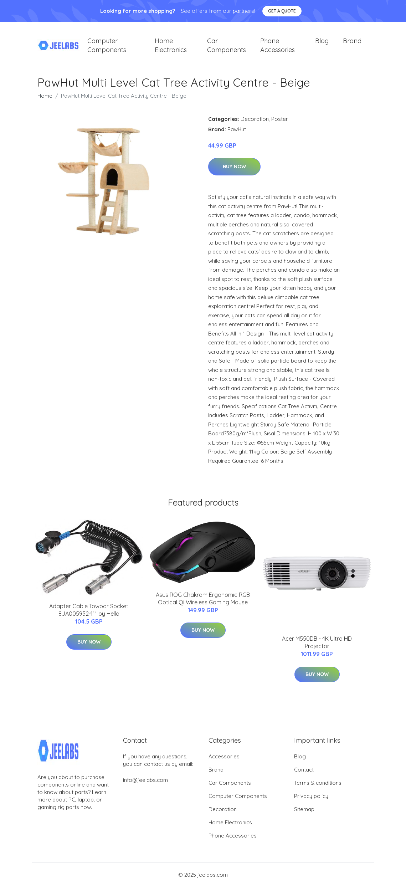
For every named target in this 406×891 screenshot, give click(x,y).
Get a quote (282, 11)
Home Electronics (171, 47)
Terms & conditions (317, 786)
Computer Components (106, 47)
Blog (322, 43)
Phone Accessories (277, 47)
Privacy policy (311, 800)
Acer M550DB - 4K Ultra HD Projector (317, 646)
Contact (304, 773)
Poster (279, 122)
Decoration (255, 122)
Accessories (224, 760)
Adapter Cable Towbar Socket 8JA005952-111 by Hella (88, 613)
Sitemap (304, 813)
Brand (352, 43)
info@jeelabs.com (145, 783)
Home (44, 99)
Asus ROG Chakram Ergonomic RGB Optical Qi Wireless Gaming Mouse (203, 602)
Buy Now (234, 170)
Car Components (226, 47)
